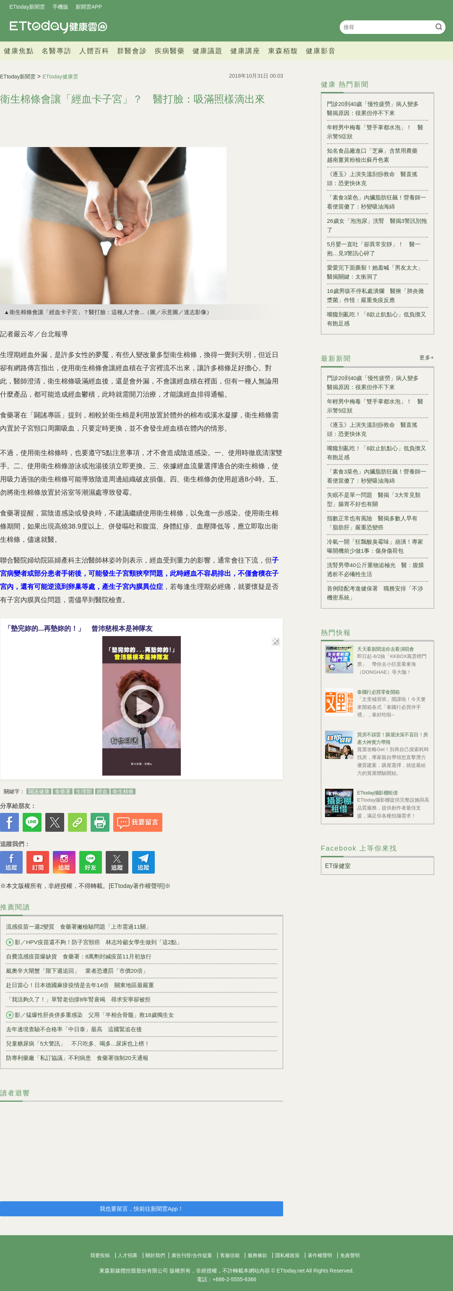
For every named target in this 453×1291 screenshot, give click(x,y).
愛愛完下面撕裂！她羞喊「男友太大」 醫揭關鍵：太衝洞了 (377, 272)
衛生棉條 (123, 791)
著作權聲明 (320, 1255)
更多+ (426, 357)
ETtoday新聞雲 (27, 7)
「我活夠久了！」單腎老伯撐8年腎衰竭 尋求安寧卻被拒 (78, 999)
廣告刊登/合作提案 (191, 1255)
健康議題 (208, 51)
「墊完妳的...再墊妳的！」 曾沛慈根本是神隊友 (78, 628)
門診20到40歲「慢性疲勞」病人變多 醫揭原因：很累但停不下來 (375, 108)
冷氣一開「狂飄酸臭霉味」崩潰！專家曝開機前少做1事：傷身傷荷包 (375, 546)
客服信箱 (230, 1255)
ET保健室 (338, 866)
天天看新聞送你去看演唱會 (385, 649)
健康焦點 (19, 51)
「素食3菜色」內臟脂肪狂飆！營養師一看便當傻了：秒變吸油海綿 (376, 202)
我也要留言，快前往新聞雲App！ (141, 1208)
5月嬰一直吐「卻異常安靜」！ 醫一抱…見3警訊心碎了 (374, 248)
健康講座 (245, 51)
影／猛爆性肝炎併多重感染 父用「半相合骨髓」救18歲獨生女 (90, 1015)
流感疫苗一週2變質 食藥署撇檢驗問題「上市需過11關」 (78, 926)
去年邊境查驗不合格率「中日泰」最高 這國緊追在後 (74, 1029)
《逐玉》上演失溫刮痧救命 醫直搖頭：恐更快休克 (372, 178)
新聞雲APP (89, 7)
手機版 (60, 7)
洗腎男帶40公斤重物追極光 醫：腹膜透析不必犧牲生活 (375, 569)
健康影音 (321, 51)
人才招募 (127, 1255)
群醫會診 (132, 51)
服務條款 (257, 1255)
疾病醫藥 (170, 51)
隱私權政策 (287, 1255)
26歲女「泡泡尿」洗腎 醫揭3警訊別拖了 (377, 225)
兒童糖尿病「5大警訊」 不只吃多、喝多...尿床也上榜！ (78, 1043)
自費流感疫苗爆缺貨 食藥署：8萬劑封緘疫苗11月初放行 (78, 956)
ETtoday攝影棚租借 (377, 793)
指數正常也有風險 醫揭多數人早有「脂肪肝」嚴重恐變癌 (372, 523)
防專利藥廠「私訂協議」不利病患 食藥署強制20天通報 (77, 1058)
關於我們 (155, 1255)
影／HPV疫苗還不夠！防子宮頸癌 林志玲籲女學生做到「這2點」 (94, 942)
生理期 (84, 791)
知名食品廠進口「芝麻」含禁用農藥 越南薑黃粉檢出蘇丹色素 (375, 155)
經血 (102, 791)
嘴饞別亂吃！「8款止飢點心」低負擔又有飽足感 (376, 319)
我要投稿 (100, 1255)
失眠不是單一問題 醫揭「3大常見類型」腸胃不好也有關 (374, 499)
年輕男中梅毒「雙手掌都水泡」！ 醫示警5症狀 (375, 132)
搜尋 (439, 26)
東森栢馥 (283, 51)
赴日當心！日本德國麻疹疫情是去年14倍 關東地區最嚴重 (80, 985)
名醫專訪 (57, 51)
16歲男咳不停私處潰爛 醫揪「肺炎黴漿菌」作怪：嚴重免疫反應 (375, 295)
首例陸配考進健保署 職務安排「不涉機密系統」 (375, 593)
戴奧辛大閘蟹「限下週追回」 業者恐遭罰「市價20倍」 (77, 970)
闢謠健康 (38, 791)
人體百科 (94, 51)
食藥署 (63, 791)
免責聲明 (350, 1255)
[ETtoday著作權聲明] (137, 886)
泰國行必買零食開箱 (378, 692)
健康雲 (58, 27)
